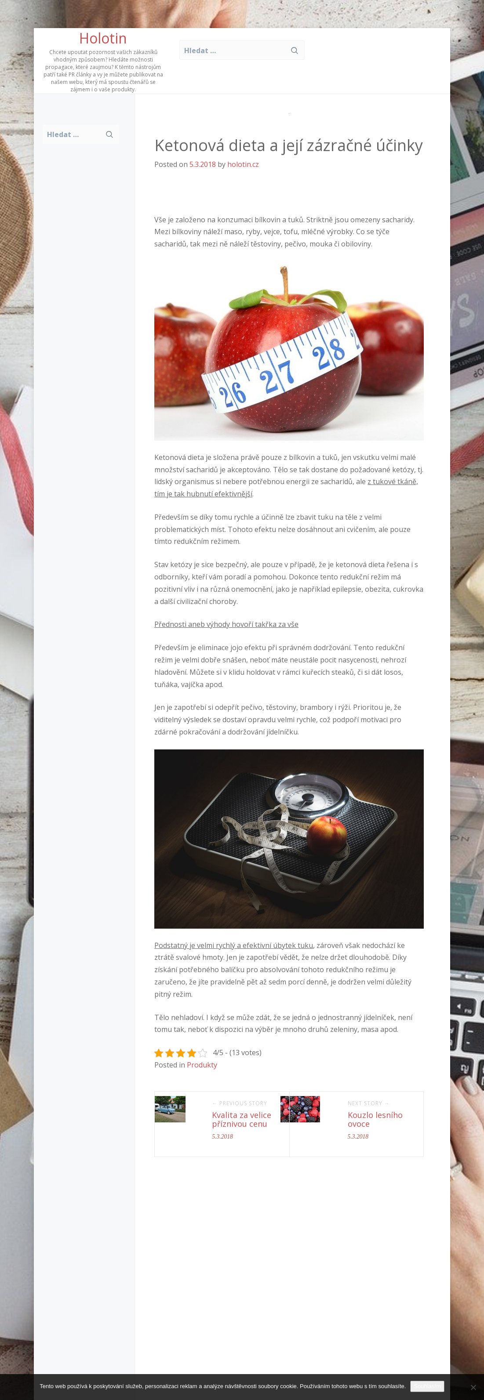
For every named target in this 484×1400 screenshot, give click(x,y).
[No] (473, 1387)
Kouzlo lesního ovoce (375, 1119)
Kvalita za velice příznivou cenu (241, 1119)
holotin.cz (243, 164)
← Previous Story (239, 1103)
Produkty (202, 1065)
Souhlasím (427, 1386)
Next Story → (369, 1103)
